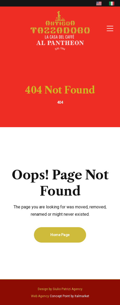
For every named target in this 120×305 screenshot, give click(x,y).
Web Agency (40, 296)
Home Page (60, 235)
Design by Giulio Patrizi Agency (60, 289)
